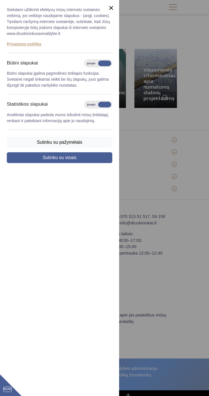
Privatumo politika (24, 44)
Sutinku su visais (59, 157)
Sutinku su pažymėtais (59, 142)
